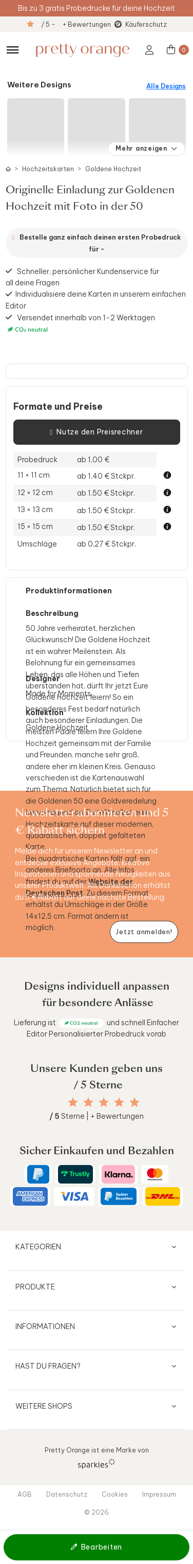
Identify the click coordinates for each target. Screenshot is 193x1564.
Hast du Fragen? (48, 1366)
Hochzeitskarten (48, 169)
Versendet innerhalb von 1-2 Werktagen (81, 323)
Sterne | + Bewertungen (96, 1116)
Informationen (45, 1326)
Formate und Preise (58, 406)
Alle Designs (166, 86)
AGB (24, 1494)
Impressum (159, 1494)
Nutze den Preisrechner (96, 432)
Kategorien (38, 1246)
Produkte (35, 1287)
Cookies (115, 1494)
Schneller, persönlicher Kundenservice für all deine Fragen (83, 276)
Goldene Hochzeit (113, 169)
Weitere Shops (43, 1406)
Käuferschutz (146, 24)
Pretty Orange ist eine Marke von (97, 1457)
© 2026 (96, 1512)
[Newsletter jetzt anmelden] (144, 932)
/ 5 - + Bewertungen (76, 24)
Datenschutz (66, 1494)
